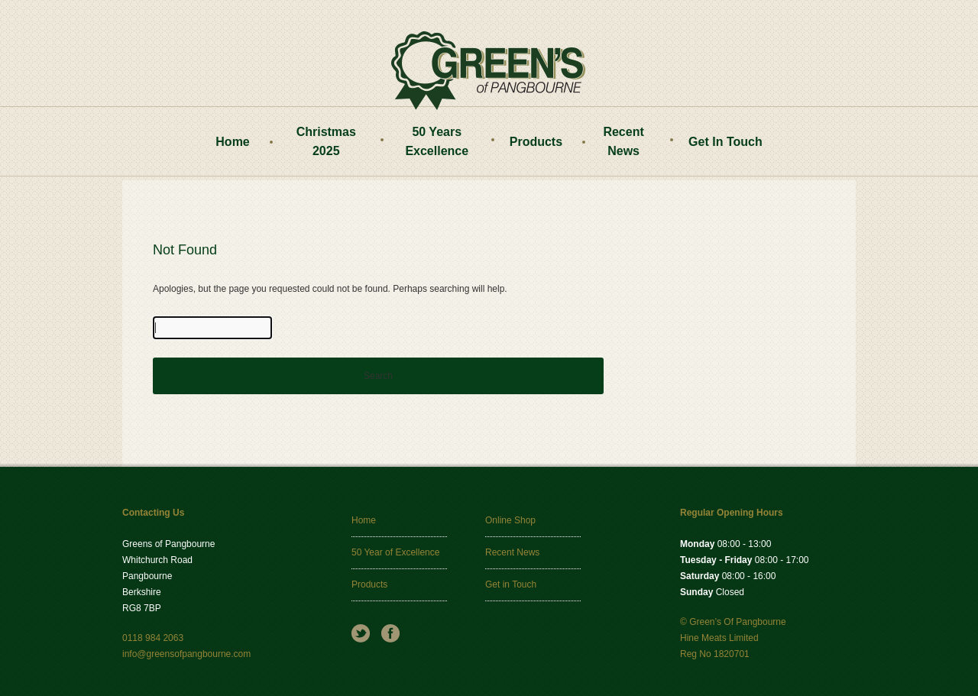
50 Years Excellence (436, 141)
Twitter (360, 633)
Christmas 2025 (326, 141)
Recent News (623, 141)
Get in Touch (510, 584)
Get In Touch (725, 141)
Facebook (390, 633)
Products (536, 141)
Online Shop (510, 520)
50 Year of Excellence (395, 552)
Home (232, 141)
